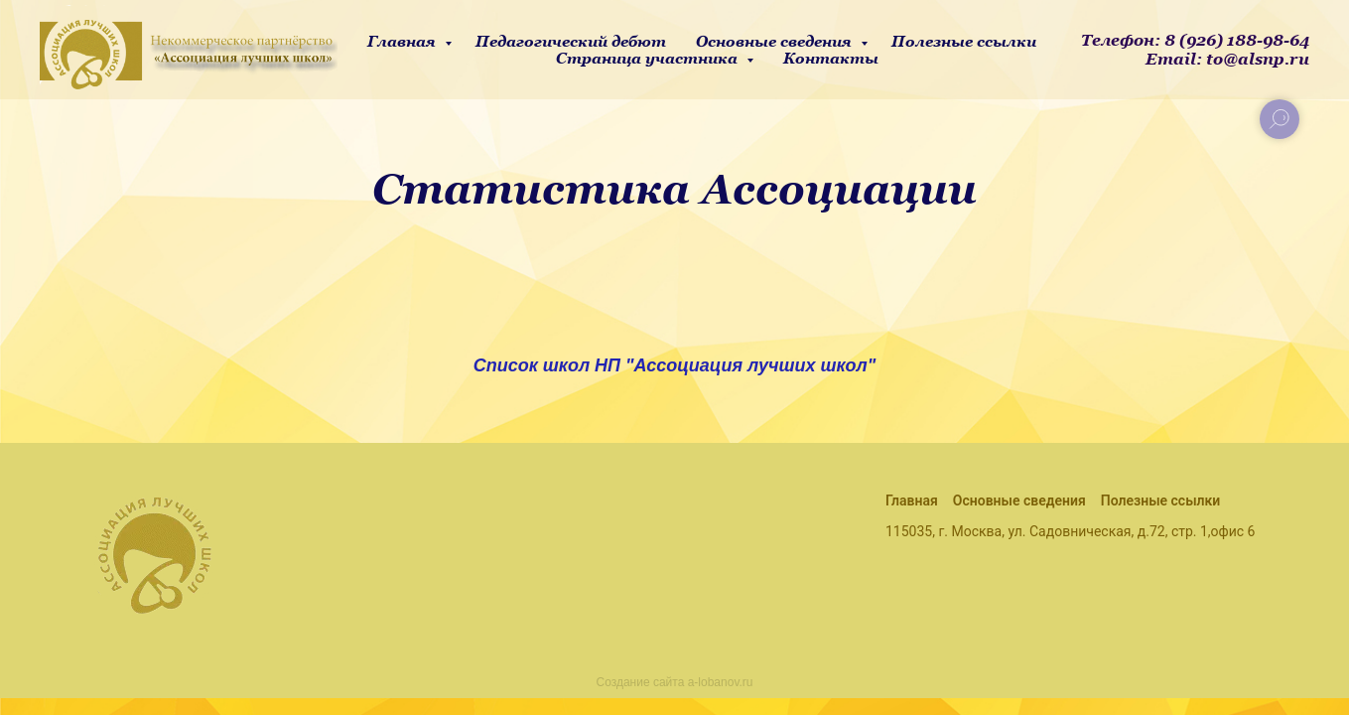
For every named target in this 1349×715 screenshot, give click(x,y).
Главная (403, 41)
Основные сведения (776, 41)
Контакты (830, 58)
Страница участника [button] (649, 58)
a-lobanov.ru (720, 682)
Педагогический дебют (570, 41)
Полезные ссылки (963, 41)
